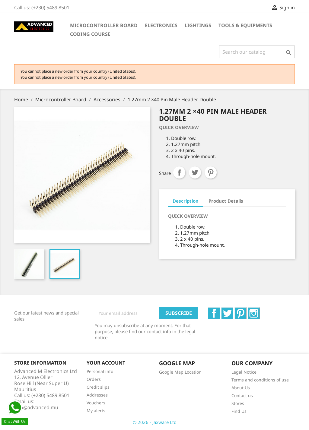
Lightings (198, 25)
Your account (106, 362)
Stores (237, 403)
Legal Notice (243, 372)
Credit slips (98, 387)
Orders (94, 379)
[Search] (257, 52)
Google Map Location (180, 372)
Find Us (239, 411)
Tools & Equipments (245, 25)
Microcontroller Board (104, 25)
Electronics (161, 25)
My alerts (96, 410)
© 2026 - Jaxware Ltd (155, 422)
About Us (240, 387)
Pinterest (211, 172)
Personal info (100, 371)
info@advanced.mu (36, 407)
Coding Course (90, 34)
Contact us (242, 395)
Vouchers (96, 403)
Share (179, 172)
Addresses (97, 395)
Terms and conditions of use (260, 380)
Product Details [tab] (226, 201)
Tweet (195, 172)
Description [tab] (186, 201)
